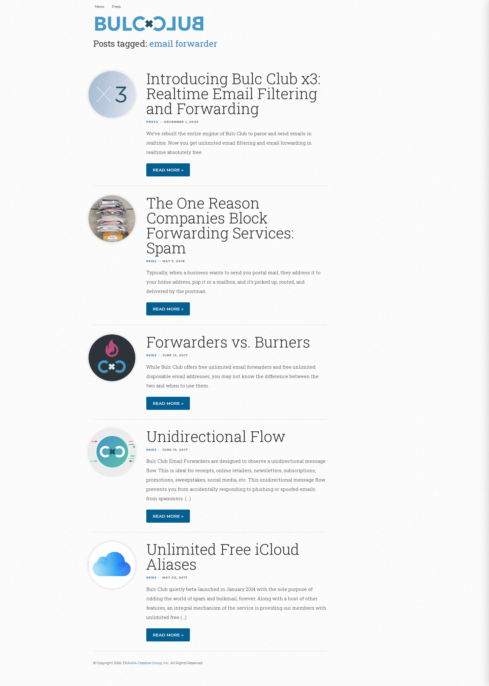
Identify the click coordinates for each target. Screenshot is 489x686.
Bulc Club (151, 24)
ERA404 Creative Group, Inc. (146, 663)
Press (116, 6)
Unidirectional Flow (215, 436)
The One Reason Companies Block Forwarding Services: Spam (220, 225)
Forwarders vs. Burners (228, 342)
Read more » (168, 169)
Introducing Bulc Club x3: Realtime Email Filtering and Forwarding (233, 93)
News (99, 6)
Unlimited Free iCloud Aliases (222, 556)
